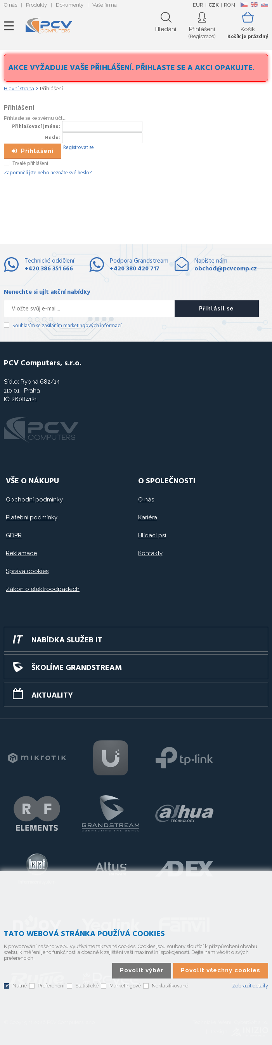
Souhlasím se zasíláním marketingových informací (66, 326)
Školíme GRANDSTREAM (76, 668)
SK (264, 4)
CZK (213, 5)
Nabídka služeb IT (66, 640)
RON (229, 5)
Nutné (19, 986)
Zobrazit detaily (250, 986)
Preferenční (51, 986)
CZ (244, 4)
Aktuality (52, 695)
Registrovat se (78, 148)
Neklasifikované (170, 986)
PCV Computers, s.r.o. (49, 26)
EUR (198, 5)
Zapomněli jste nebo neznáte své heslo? (48, 173)
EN (254, 4)
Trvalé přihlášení (30, 164)
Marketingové (125, 986)
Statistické (87, 986)
